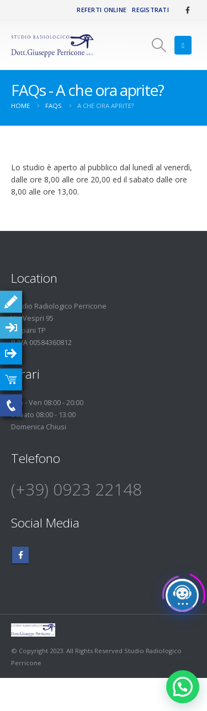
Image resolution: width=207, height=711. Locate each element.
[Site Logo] (52, 45)
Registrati (150, 10)
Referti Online (101, 10)
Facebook (20, 555)
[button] (158, 45)
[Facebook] (187, 10)
